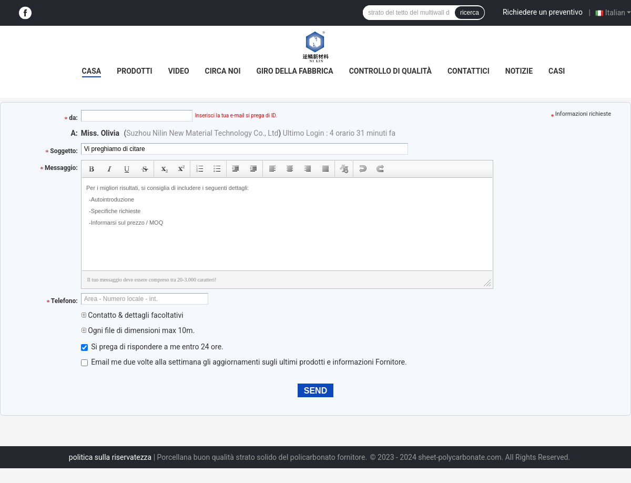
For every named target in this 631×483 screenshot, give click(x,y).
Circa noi (223, 71)
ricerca (469, 12)
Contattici (468, 71)
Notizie (519, 71)
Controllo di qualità (390, 71)
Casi (556, 71)
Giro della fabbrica (294, 71)
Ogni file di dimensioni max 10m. (138, 330)
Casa (91, 71)
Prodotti (134, 71)
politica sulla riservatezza (110, 457)
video (178, 71)
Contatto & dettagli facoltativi (132, 315)
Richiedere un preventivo (543, 12)
